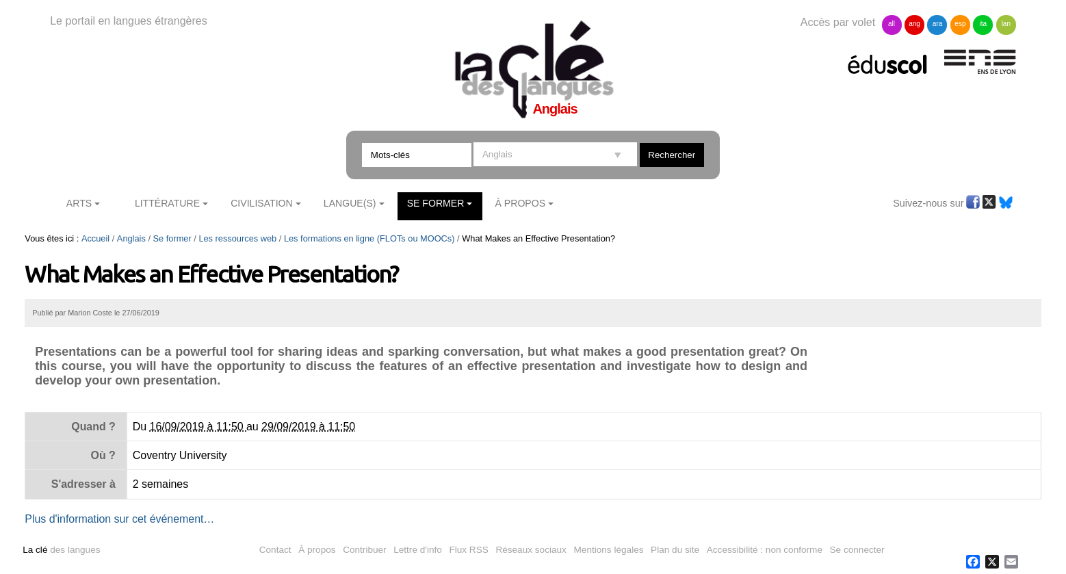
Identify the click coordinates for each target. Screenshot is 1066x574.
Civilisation (261, 203)
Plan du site (675, 550)
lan (1006, 23)
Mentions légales (609, 550)
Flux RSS (468, 550)
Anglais (131, 238)
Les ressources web (237, 238)
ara (937, 23)
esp (959, 23)
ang (914, 23)
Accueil (95, 238)
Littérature (167, 203)
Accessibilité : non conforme (764, 550)
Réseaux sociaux (531, 550)
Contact (275, 550)
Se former (436, 203)
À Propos (520, 203)
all (891, 23)
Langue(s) (350, 203)
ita (983, 23)
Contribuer (364, 550)
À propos (316, 550)
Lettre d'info (417, 550)
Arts (79, 203)
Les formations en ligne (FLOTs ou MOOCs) (369, 238)
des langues (61, 550)
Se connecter (857, 550)
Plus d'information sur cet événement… (119, 519)
